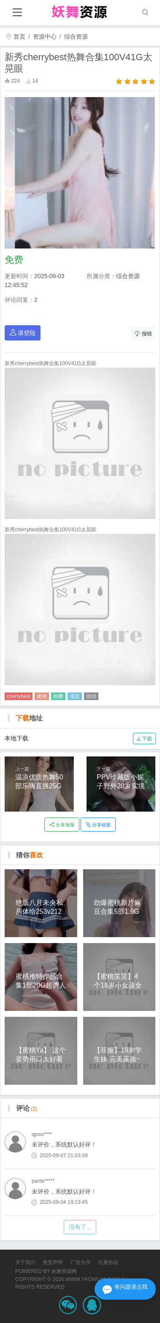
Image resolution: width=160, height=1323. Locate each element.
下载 (144, 739)
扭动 (91, 696)
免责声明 (53, 1262)
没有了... (80, 1226)
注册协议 (108, 1262)
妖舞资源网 (64, 1271)
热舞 (58, 696)
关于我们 (25, 1262)
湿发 (75, 696)
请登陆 (23, 332)
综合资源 (76, 36)
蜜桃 (42, 696)
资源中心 (45, 36)
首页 (15, 36)
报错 (143, 333)
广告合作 (81, 1262)
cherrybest (18, 696)
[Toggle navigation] (17, 12)
